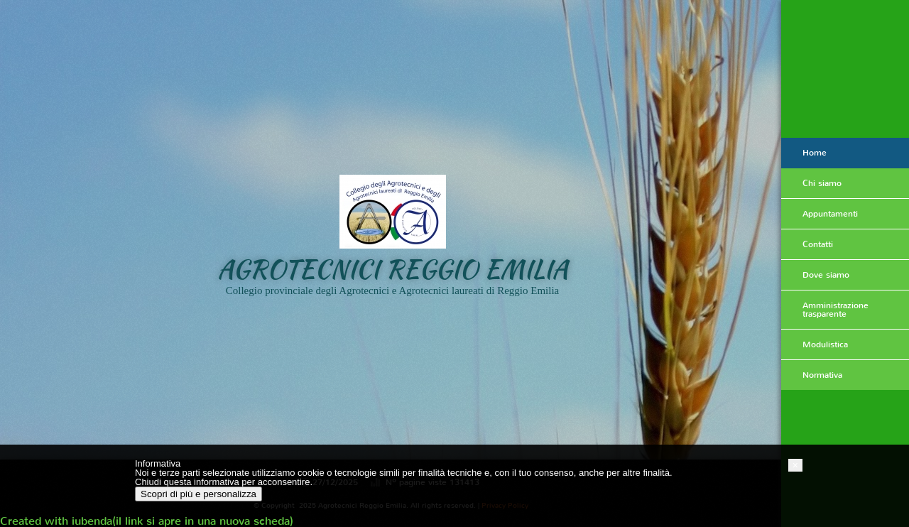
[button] (795, 465)
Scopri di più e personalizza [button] (198, 494)
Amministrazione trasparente (835, 310)
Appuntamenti (830, 213)
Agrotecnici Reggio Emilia (392, 268)
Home (814, 152)
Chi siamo (822, 183)
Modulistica (825, 344)
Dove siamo (825, 275)
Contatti (817, 244)
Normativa (822, 375)
